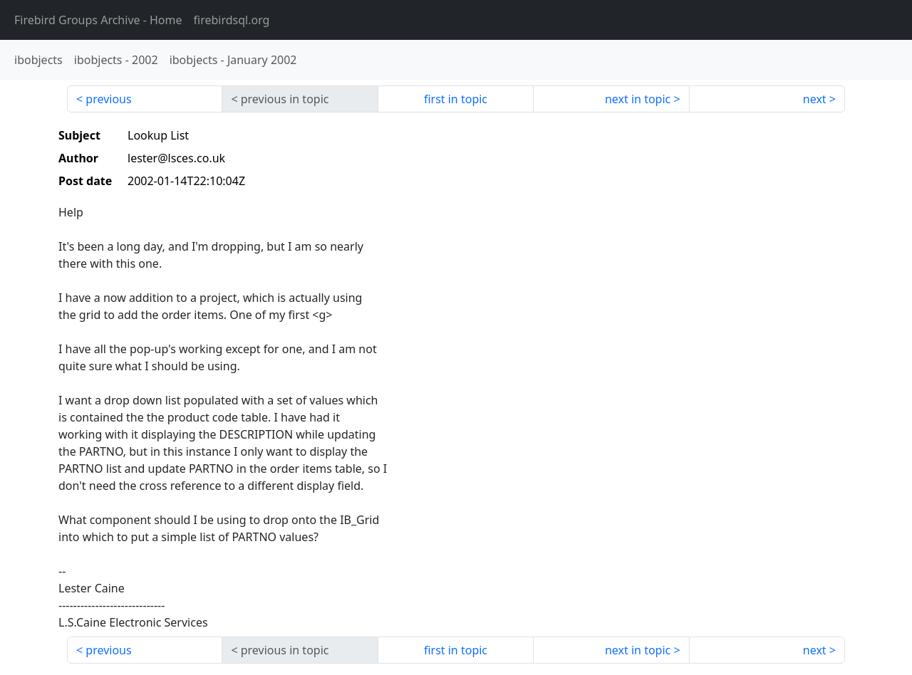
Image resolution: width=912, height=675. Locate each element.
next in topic (637, 99)
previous (108, 99)
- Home (98, 20)
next (814, 99)
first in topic (455, 99)
